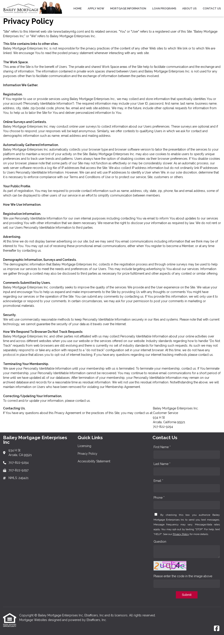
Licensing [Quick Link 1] (84, 446)
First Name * (162, 447)
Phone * (159, 497)
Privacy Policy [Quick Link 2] (87, 453)
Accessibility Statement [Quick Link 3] (94, 461)
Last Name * (162, 464)
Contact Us (212, 8)
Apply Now (96, 8)
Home (78, 8)
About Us (189, 8)
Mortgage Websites (33, 620)
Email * (158, 480)
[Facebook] (216, 628)
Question (160, 541)
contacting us (31, 250)
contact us (205, 354)
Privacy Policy (181, 534)
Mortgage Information (128, 8)
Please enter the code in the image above (183, 576)
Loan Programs (164, 8)
